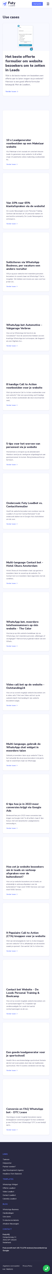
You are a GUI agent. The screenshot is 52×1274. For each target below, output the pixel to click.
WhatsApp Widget (10, 1184)
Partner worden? (9, 1166)
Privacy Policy (27, 1266)
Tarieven (6, 1159)
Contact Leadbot (9, 1195)
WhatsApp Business (11, 1209)
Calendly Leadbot (9, 1199)
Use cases (7, 1216)
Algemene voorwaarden (11, 1266)
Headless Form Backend (12, 1174)
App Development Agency (13, 1170)
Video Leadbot (8, 1191)
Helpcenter (7, 1163)
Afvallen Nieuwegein (11, 1224)
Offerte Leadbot (9, 1188)
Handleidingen (8, 1213)
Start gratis (37, 4)
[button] (48, 4)
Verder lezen (12, 91)
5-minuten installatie (11, 1220)
